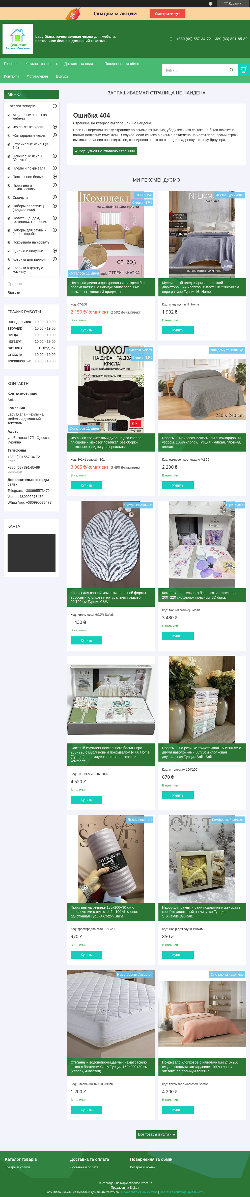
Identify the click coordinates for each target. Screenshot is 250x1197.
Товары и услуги (17, 1167)
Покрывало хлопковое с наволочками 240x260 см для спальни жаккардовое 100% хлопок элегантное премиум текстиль (200, 1066)
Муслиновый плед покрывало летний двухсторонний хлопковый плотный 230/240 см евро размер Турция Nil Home (200, 287)
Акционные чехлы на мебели (30, 116)
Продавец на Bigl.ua (125, 1187)
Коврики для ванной (29, 259)
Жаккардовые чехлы (29, 135)
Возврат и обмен (143, 1167)
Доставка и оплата (84, 1167)
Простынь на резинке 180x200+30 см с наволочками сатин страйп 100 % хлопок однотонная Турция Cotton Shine (104, 911)
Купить (86, 330)
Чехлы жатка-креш (28, 127)
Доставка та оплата (80, 64)
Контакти (11, 76)
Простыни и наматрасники (24, 187)
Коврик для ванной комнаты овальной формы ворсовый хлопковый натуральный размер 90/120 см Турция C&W (108, 597)
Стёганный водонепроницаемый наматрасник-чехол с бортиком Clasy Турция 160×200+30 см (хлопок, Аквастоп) (109, 1066)
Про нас (15, 284)
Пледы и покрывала (29, 168)
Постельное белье (28, 177)
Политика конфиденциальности (182, 1192)
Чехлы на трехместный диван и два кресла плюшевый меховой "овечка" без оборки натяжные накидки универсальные (106, 442)
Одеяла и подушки (28, 251)
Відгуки (62, 76)
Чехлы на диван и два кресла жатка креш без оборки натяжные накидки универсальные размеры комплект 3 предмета (108, 287)
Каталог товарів (38, 64)
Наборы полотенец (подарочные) (28, 208)
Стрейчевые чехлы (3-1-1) (31, 146)
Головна (10, 64)
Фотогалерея (37, 76)
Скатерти (20, 197)
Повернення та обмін (121, 64)
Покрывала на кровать (31, 242)
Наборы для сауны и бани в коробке (29, 232)
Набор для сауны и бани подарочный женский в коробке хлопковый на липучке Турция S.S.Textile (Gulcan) (201, 911)
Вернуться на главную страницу (107, 151)
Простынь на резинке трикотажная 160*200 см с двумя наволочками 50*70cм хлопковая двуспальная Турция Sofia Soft (201, 752)
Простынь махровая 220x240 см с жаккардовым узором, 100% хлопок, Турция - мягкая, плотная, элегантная (201, 442)
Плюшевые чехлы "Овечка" (27, 158)
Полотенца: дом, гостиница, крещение (30, 220)
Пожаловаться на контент (139, 1192)
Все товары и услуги (155, 1134)
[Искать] (231, 70)
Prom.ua (146, 1183)
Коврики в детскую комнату (28, 269)
